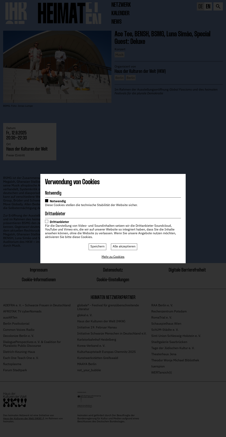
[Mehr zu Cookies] (113, 257)
